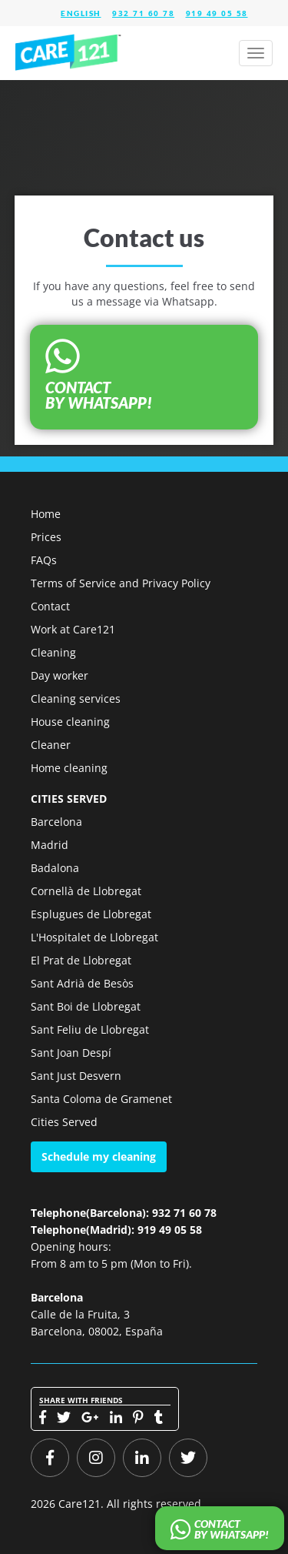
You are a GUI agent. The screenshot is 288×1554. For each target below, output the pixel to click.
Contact (50, 606)
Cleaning (53, 652)
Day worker (59, 675)
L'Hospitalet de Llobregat (94, 937)
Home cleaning (69, 767)
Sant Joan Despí (71, 1052)
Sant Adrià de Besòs (82, 983)
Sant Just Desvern (76, 1075)
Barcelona (56, 821)
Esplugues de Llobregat (91, 914)
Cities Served (64, 1122)
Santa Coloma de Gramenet (101, 1098)
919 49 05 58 (217, 13)
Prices (46, 537)
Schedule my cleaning (98, 1156)
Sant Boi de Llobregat (86, 1006)
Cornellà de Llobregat (86, 891)
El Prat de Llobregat (81, 960)
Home (46, 513)
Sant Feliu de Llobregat (90, 1029)
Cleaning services (76, 698)
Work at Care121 (73, 629)
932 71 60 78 (143, 13)
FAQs (44, 560)
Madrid (49, 844)
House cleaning (70, 721)
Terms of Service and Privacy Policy (120, 583)
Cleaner (51, 744)
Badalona (55, 868)
